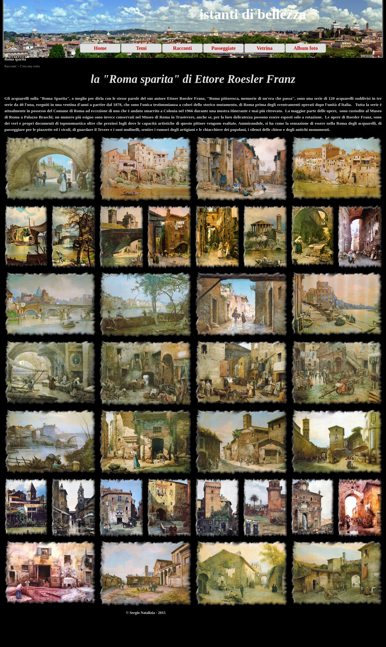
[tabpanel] (193, 79)
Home (100, 48)
